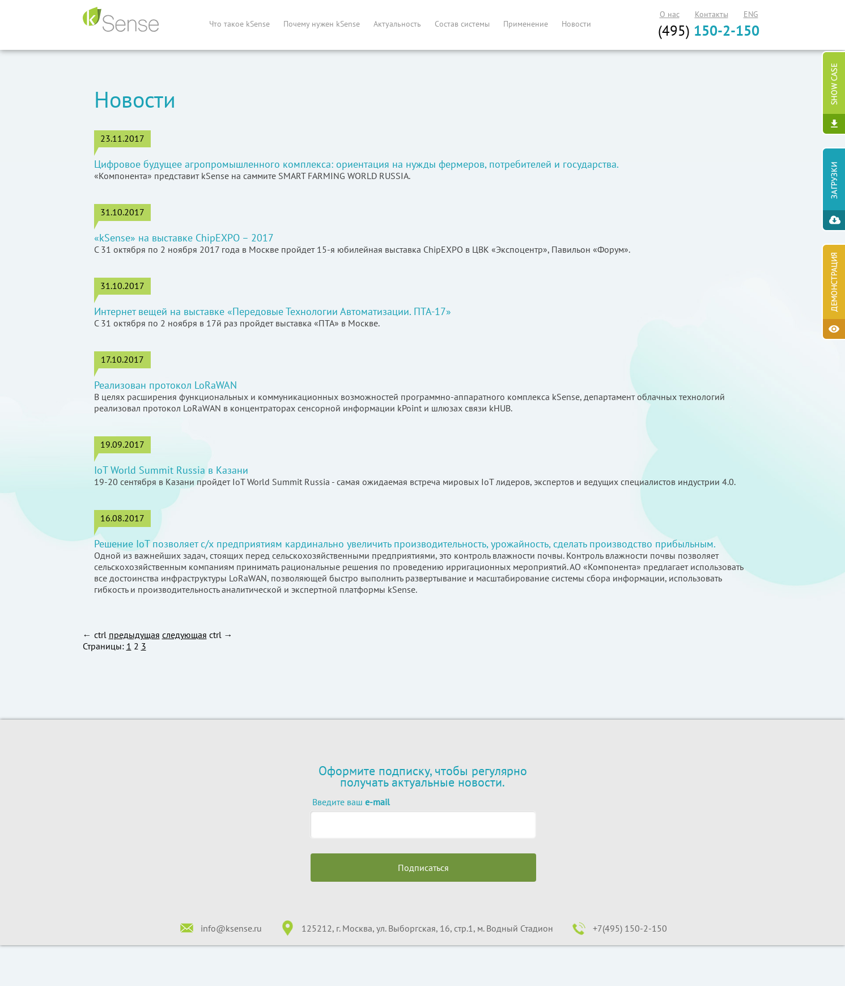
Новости (576, 24)
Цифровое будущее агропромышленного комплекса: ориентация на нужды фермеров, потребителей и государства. (356, 164)
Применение (525, 24)
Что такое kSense (239, 24)
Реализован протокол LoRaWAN (165, 385)
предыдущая (134, 634)
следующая (184, 634)
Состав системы (462, 24)
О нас (670, 14)
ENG (751, 14)
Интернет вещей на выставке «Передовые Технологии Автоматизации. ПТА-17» (272, 311)
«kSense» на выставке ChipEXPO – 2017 (184, 238)
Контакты (711, 14)
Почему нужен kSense (321, 24)
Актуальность (397, 24)
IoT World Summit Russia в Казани (171, 470)
